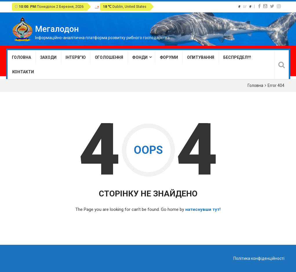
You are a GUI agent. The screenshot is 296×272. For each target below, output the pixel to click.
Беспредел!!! (237, 57)
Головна (21, 57)
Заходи (48, 57)
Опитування (201, 57)
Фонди (139, 57)
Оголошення (109, 57)
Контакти (23, 72)
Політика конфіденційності (258, 258)
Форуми (169, 57)
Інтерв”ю (76, 57)
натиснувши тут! (203, 209)
